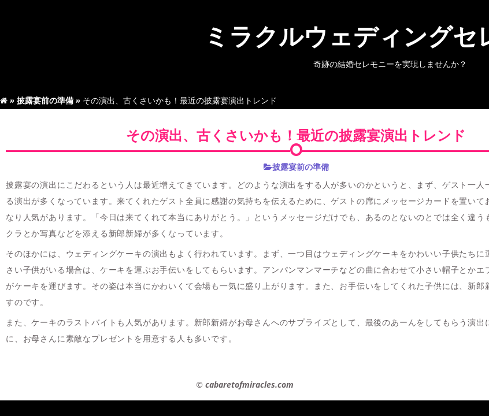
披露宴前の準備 (45, 100)
